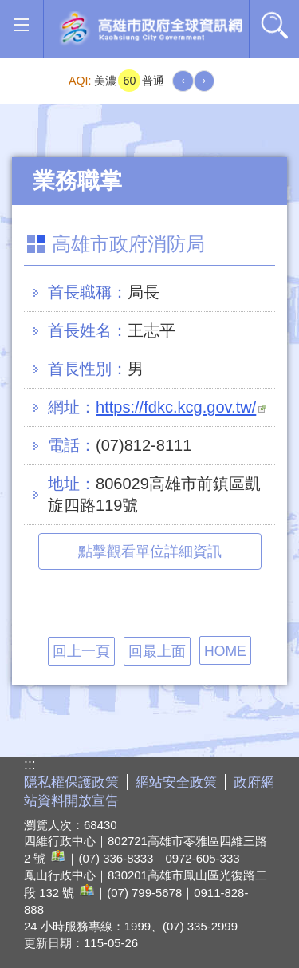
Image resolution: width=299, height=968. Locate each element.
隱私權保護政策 (71, 782)
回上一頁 (81, 651)
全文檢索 (274, 24)
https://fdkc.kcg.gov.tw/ (181, 407)
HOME (225, 651)
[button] (21, 25)
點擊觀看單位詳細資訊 (150, 551)
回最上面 (157, 651)
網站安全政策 (176, 782)
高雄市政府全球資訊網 (150, 29)
